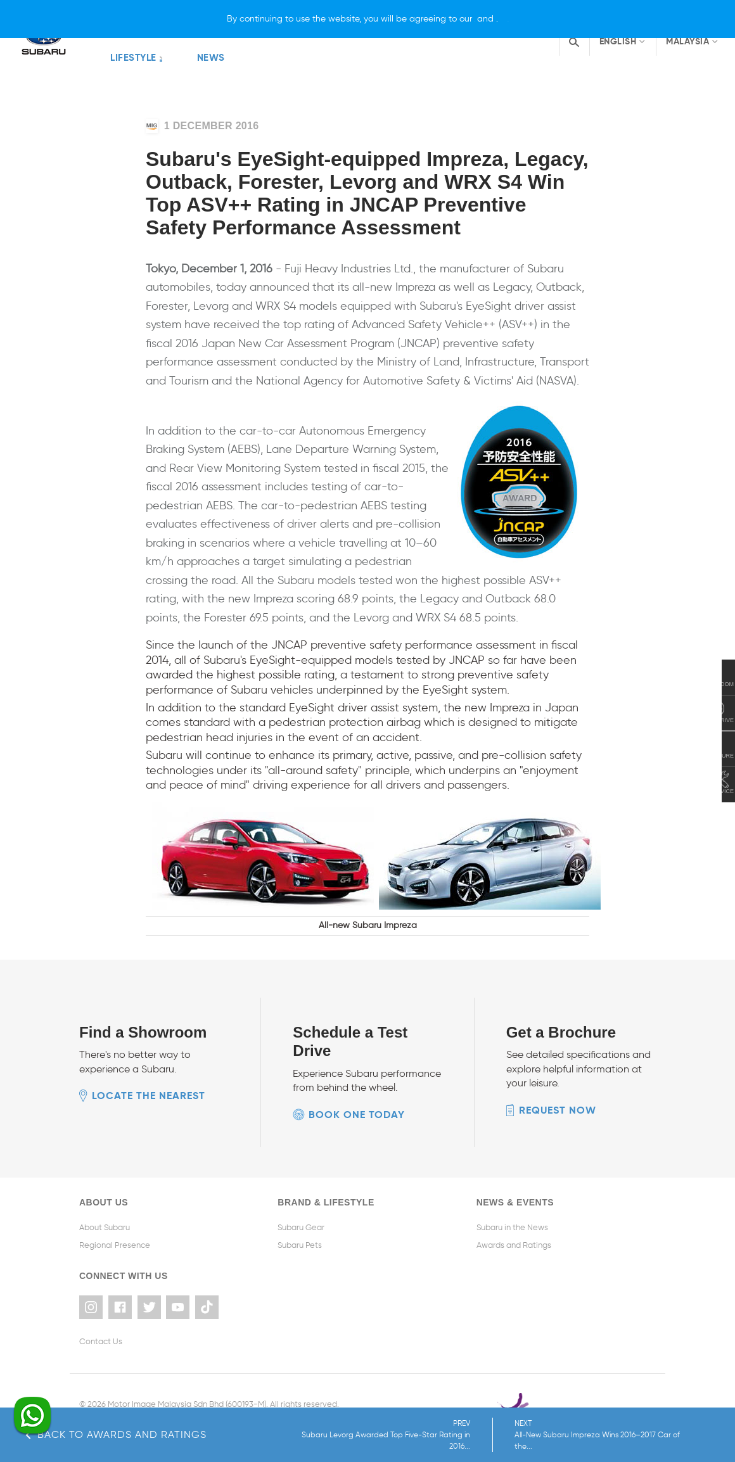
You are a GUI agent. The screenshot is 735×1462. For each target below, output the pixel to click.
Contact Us (100, 1302)
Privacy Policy (184, 1376)
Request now (557, 1075)
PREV (496, 1435)
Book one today (357, 1079)
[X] (574, 18)
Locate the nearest (148, 1061)
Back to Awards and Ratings (116, 1434)
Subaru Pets (300, 1210)
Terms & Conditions (115, 1376)
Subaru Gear (301, 1192)
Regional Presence (114, 1210)
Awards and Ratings (513, 1210)
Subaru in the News (512, 1192)
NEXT (653, 1435)
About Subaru (104, 1192)
